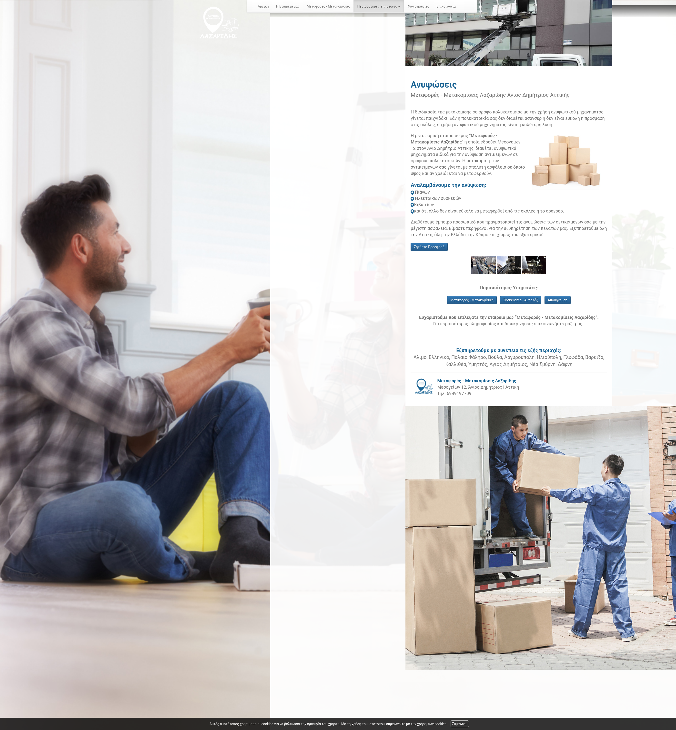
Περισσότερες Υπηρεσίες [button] (378, 6)
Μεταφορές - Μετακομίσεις (328, 6)
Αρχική (263, 6)
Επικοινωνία (445, 6)
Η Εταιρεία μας (288, 6)
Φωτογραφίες (418, 6)
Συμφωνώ (459, 724)
